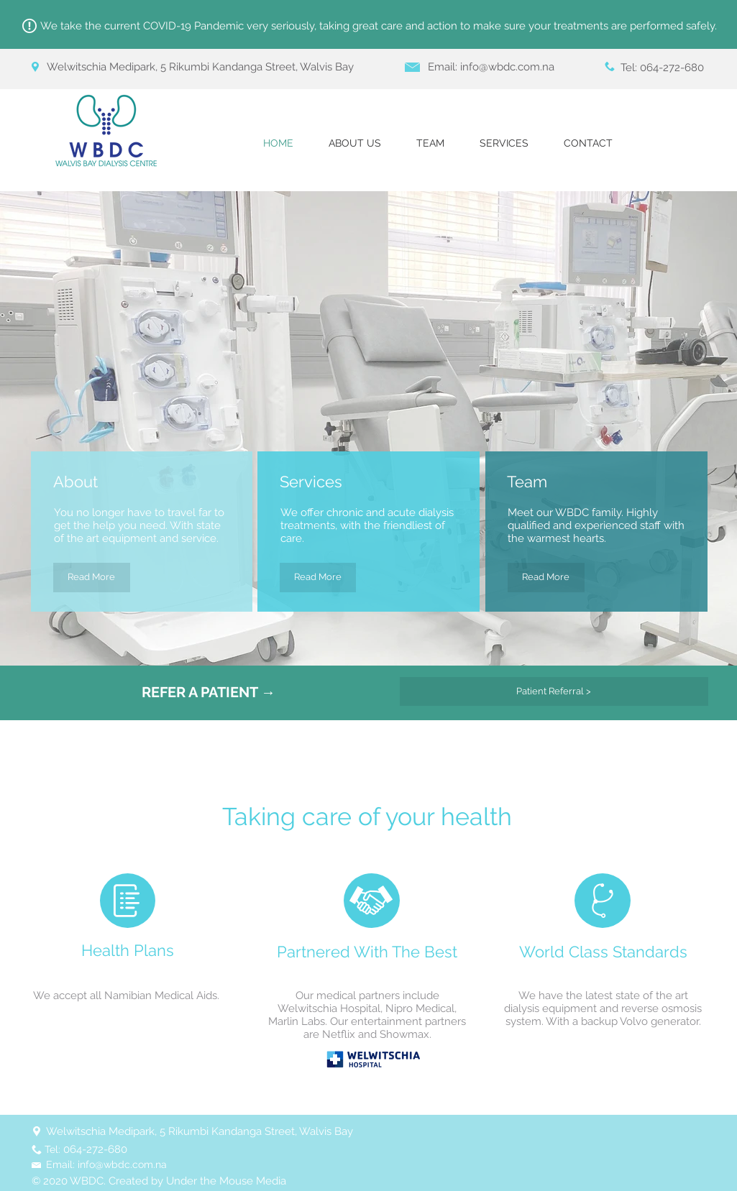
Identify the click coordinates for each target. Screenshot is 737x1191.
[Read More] (91, 577)
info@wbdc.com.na (507, 66)
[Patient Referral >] (554, 691)
